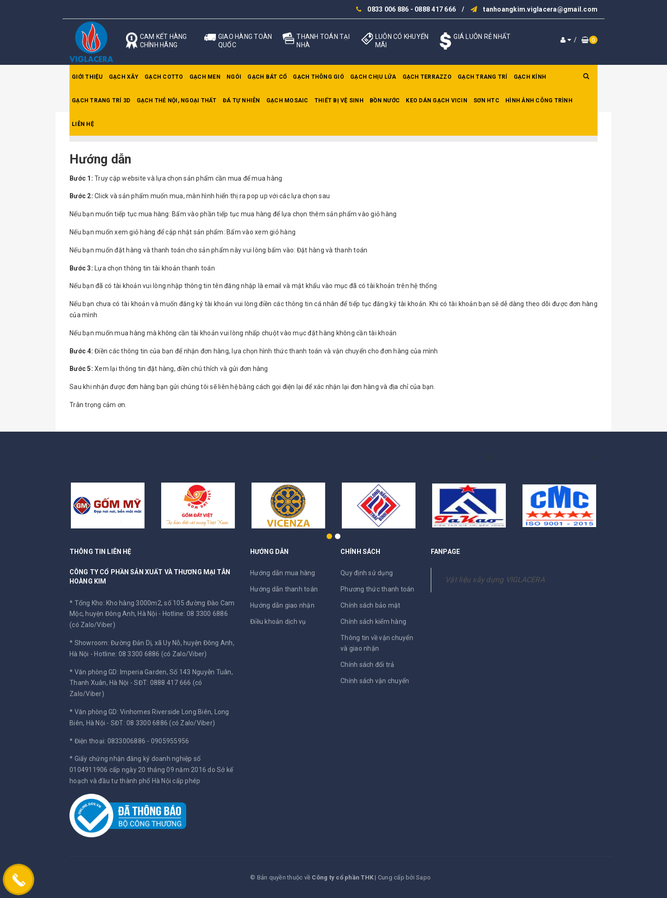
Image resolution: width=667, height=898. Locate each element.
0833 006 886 (388, 9)
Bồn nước (385, 100)
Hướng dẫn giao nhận (282, 605)
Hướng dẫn (100, 159)
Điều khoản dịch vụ (278, 621)
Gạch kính (530, 77)
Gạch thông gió (318, 77)
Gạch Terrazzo (427, 77)
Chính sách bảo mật (370, 605)
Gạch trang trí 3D (101, 100)
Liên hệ (83, 124)
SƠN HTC (486, 100)
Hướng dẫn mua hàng (282, 573)
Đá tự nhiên (241, 100)
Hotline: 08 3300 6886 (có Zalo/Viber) (150, 654)
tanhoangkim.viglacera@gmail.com (540, 9)
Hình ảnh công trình (539, 100)
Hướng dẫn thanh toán (284, 589)
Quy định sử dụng (366, 573)
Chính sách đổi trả (367, 664)
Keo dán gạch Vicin (436, 100)
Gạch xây (123, 77)
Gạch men (204, 77)
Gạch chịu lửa (373, 77)
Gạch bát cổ (267, 77)
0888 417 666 (435, 9)
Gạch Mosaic (287, 100)
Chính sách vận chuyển (374, 680)
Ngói (234, 77)
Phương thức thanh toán (377, 589)
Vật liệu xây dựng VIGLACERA (495, 579)
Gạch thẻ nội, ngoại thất (177, 100)
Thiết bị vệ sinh (339, 100)
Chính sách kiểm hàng (373, 621)
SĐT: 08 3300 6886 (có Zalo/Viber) (163, 723)
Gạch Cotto (164, 77)
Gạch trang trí (483, 77)
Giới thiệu (87, 77)
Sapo (423, 877)
